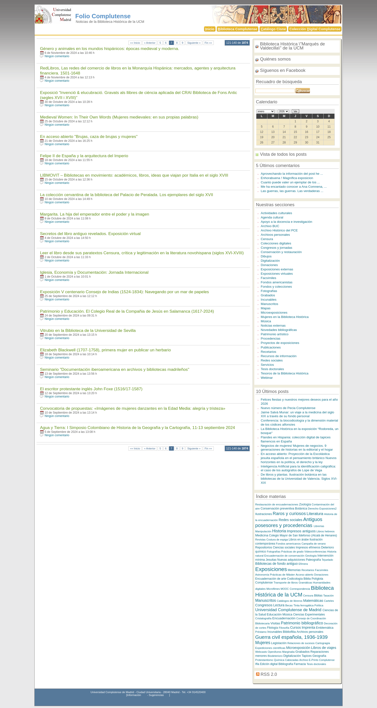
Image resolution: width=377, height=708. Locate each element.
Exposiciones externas (277, 269)
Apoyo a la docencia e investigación (286, 222)
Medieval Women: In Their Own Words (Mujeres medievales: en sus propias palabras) (119, 117)
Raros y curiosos (289, 513)
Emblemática (324, 627)
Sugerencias (156, 695)
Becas (289, 605)
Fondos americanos (288, 543)
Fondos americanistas (277, 282)
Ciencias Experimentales (309, 614)
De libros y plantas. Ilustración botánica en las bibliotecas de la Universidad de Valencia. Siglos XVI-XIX (299, 478)
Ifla (257, 664)
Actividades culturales (276, 213)
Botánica (301, 508)
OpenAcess (275, 651)
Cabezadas (292, 659)
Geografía (319, 656)
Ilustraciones (263, 514)
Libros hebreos (325, 531)
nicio (209, 29)
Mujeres (262, 642)
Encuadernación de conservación (284, 555)
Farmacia (300, 664)
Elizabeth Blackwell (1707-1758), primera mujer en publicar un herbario (105, 350)
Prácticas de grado (292, 551)
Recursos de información (279, 356)
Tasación (328, 595)
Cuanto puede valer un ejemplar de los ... (290, 182)
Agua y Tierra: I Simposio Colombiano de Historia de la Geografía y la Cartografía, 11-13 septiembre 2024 (137, 427)
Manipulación (263, 531)
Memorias (294, 570)
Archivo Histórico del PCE (279, 230)
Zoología (305, 504)
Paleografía (313, 559)
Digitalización (270, 260)
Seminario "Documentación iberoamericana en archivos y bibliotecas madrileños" (114, 369)
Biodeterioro (275, 655)
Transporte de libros (286, 582)
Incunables (268, 299)
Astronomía (262, 574)
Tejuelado (327, 559)
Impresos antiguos (301, 531)
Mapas (265, 308)
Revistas (260, 539)
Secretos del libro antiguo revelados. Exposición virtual (90, 233)
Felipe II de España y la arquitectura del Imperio (84, 155)
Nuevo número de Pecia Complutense (288, 408)
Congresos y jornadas (276, 247)
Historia (279, 531)
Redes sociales (272, 360)
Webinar (267, 377)
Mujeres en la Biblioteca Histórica (285, 317)
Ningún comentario (56, 56)
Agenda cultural (272, 217)
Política (318, 605)
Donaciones (269, 265)
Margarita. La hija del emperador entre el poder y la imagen (94, 214)
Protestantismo (264, 659)
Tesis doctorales (272, 369)
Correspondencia (300, 588)
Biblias (318, 595)
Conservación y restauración (281, 252)
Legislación (279, 643)
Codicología (295, 578)
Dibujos (266, 256)
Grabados (268, 295)
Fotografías (269, 291)
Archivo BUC (270, 226)
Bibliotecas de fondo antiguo (276, 563)
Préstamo (261, 631)
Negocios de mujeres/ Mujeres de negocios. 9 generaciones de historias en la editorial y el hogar (297, 448)
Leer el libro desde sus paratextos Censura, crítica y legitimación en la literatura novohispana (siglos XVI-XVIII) (142, 252)
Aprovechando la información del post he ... (292, 173)
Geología (311, 555)
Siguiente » (194, 42)
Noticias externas (273, 325)
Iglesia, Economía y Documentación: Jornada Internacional (94, 272)
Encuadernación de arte (270, 578)
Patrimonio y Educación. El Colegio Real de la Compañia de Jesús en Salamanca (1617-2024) (127, 311)
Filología (272, 627)
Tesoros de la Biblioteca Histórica (284, 373)
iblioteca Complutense (237, 29)
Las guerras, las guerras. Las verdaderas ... (292, 191)
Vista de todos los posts (283, 154)
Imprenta (308, 627)
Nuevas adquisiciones (291, 559)
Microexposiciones (274, 312)
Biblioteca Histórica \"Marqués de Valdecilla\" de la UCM (292, 45)
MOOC (285, 588)
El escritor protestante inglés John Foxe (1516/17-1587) (91, 388)
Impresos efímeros (308, 547)
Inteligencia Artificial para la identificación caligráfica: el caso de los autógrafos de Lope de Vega (298, 468)
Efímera (303, 563)
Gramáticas (305, 582)
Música (266, 321)
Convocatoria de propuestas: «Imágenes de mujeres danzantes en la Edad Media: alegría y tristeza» (132, 408)
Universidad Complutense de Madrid (289, 610)
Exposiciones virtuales (277, 273)
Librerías (319, 526)
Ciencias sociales (284, 547)
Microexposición (298, 648)
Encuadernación (283, 618)
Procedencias (271, 338)
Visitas (275, 623)
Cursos (295, 627)
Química (279, 659)
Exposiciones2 (328, 508)
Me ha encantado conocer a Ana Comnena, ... (294, 186)
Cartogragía (322, 643)
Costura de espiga (277, 539)
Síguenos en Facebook (283, 70)
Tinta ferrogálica (303, 605)
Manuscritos (269, 304)
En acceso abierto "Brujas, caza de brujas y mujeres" (89, 136)
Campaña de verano (314, 543)
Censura (267, 239)
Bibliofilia (289, 631)
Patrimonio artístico (275, 334)
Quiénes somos (275, 59)
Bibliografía (285, 664)
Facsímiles (268, 278)
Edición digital (268, 664)
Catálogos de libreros (289, 600)
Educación (274, 614)
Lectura (279, 605)
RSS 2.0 (269, 674)
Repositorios (263, 547)
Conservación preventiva (277, 508)
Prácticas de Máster (282, 574)
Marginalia (288, 651)
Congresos (264, 605)
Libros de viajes (323, 648)
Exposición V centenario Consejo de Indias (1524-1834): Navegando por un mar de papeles (124, 291)
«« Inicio (135, 42)
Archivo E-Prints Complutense (317, 659)
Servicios (267, 364)
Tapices (307, 656)
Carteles (329, 600)
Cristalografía (263, 618)
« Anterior (149, 42)
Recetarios (268, 352)
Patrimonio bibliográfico (302, 623)
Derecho (313, 508)
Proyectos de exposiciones (280, 343)
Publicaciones (271, 347)
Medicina (261, 535)
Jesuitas (271, 559)
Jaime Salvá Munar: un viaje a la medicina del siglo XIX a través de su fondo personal (297, 414)
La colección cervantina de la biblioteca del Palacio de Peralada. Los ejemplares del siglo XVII (126, 194)
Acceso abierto (305, 574)
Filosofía (284, 627)
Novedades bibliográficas (279, 330)
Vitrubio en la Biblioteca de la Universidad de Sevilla (88, 330)
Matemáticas (313, 600)
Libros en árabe (299, 539)
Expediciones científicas (270, 647)
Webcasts (261, 651)
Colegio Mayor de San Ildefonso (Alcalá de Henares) (303, 535)
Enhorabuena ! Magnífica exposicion (287, 178)
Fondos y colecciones (276, 286)
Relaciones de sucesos (300, 643)
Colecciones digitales (276, 243)
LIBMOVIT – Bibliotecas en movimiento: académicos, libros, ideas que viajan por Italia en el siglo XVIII (134, 175)
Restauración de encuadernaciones (276, 504)
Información (134, 695)
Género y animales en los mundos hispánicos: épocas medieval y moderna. (109, 48)
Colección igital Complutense (314, 29)
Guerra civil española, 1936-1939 (291, 637)
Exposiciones (271, 569)
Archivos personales (275, 234)
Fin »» (208, 42)
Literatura (315, 513)
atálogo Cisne (273, 29)
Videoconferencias (315, 551)
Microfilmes (273, 588)
